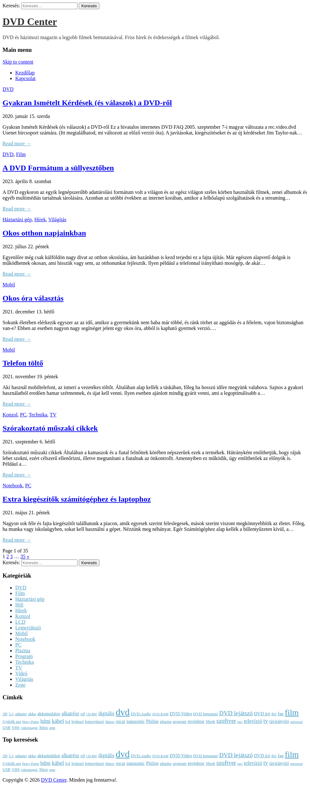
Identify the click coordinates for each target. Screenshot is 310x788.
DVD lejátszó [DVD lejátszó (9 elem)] (236, 713)
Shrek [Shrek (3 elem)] (210, 721)
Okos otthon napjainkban (44, 233)
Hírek (40, 219)
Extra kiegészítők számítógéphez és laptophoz (77, 499)
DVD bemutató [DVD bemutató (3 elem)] (205, 714)
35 (22, 556)
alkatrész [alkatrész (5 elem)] (70, 713)
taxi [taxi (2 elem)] (239, 721)
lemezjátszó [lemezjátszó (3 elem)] (94, 721)
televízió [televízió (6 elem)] (253, 721)
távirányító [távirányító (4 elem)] (279, 721)
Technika (38, 414)
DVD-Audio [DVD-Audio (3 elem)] (141, 714)
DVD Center (30, 21)
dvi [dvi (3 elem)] (273, 714)
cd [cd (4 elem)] (82, 713)
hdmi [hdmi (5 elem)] (45, 721)
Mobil (9, 284)
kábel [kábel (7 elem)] (58, 721)
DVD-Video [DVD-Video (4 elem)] (181, 713)
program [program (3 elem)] (179, 721)
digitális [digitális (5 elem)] (106, 713)
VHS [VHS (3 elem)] (16, 727)
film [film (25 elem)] (292, 712)
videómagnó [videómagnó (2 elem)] (29, 728)
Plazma (22, 650)
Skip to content (18, 62)
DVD (8, 89)
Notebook (13, 485)
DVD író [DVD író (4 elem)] (262, 713)
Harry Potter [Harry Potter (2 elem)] (30, 721)
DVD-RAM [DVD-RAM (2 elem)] (160, 714)
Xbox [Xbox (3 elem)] (43, 727)
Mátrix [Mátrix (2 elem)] (109, 721)
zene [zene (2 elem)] (52, 728)
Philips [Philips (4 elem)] (152, 721)
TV (53, 414)
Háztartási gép (17, 219)
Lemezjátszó (28, 627)
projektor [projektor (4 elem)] (196, 721)
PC (23, 414)
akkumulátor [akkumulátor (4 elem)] (48, 713)
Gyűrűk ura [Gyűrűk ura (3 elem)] (12, 721)
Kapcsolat (25, 78)
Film (21, 154)
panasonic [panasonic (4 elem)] (136, 721)
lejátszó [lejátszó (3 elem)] (77, 721)
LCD (20, 622)
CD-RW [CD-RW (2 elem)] (91, 714)
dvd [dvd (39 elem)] (123, 712)
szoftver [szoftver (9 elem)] (226, 720)
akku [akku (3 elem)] (32, 714)
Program (24, 656)
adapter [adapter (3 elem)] (21, 714)
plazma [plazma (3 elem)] (166, 721)
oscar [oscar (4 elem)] (120, 721)
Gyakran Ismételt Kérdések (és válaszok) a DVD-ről (87, 103)
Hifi (19, 604)
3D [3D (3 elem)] (5, 714)
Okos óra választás (33, 298)
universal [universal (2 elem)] (296, 721)
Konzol (10, 414)
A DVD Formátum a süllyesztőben (58, 168)
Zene (20, 685)
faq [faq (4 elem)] (280, 713)
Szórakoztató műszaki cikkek (50, 428)
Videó (21, 673)
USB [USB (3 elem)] (6, 727)
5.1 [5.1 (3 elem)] (11, 714)
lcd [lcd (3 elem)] (67, 721)
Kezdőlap (25, 72)
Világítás (57, 219)
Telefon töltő (23, 363)
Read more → (17, 143)
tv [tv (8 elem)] (265, 721)
